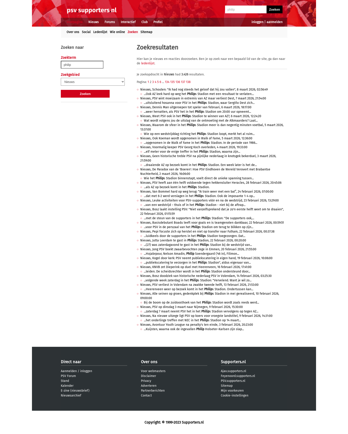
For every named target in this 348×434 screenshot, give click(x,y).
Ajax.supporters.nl (233, 371)
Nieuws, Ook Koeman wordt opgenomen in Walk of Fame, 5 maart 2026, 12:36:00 (196, 138)
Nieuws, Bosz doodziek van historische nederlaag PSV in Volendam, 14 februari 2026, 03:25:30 (206, 276)
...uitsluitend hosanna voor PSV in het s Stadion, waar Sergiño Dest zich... (199, 103)
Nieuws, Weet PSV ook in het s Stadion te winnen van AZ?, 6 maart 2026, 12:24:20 (200, 116)
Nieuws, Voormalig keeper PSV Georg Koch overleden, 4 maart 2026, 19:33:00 (193, 147)
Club (144, 22)
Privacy (146, 381)
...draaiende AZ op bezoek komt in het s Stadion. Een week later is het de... (200, 165)
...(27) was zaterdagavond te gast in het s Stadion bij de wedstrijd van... (198, 245)
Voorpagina (75, 22)
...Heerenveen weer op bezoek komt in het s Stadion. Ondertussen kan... (198, 289)
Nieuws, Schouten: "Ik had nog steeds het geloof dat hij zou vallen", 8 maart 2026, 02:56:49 (204, 89)
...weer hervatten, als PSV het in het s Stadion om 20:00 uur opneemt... (197, 112)
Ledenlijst (100, 32)
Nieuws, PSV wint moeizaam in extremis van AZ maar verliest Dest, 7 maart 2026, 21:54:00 (203, 98)
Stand (65, 381)
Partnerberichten (153, 391)
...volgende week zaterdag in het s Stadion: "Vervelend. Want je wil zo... (197, 280)
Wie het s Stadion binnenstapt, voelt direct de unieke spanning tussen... (199, 178)
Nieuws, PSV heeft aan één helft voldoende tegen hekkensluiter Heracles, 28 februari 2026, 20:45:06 (210, 183)
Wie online (117, 32)
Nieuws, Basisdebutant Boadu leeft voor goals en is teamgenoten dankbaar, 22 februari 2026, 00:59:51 (212, 223)
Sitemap (146, 32)
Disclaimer (148, 376)
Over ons (73, 32)
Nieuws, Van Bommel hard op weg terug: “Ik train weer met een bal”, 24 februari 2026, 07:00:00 (206, 191)
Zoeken (133, 32)
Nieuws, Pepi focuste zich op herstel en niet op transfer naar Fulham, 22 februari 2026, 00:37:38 (207, 231)
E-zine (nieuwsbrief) (75, 391)
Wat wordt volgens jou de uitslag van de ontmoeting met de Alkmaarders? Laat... (201, 120)
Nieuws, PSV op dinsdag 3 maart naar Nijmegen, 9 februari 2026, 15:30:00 (191, 307)
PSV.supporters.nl (233, 381)
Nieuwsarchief (71, 395)
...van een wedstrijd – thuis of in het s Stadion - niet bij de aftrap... (194, 205)
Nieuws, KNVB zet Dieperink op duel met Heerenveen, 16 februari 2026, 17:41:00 (195, 267)
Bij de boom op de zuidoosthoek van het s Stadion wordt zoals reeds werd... (201, 302)
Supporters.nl (233, 361)
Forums (110, 22)
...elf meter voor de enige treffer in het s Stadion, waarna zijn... (192, 152)
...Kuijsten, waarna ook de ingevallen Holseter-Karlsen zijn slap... (194, 329)
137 (183, 82)
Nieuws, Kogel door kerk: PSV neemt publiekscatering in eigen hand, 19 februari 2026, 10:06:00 (206, 258)
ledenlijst (147, 63)
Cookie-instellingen (234, 395)
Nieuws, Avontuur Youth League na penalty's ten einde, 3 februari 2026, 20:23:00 (196, 325)
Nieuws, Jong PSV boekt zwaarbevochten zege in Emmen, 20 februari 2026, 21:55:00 (198, 249)
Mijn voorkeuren (232, 391)
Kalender (67, 386)
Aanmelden (69, 371)
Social (86, 32)
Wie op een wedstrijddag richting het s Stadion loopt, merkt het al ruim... (199, 134)
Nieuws (93, 22)
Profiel (157, 22)
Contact (146, 395)
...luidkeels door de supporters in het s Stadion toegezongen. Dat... (194, 236)
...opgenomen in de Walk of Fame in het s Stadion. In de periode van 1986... (200, 143)
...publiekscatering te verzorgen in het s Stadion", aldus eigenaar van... (197, 262)
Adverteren (148, 386)
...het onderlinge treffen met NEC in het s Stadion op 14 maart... (192, 320)
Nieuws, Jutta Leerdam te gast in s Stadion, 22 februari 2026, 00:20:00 (193, 240)
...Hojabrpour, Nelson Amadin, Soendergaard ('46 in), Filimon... (191, 254)
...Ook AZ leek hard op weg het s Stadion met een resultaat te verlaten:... (199, 94)
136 (178, 82)
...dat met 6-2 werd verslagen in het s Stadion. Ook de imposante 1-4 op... (199, 196)
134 (167, 82)
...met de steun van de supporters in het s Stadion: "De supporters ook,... (199, 218)
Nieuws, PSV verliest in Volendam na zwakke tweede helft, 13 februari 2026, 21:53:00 (199, 285)
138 (188, 82)
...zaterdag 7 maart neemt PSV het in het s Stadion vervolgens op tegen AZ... (201, 311)
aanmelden (275, 22)
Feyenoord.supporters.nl (238, 376)
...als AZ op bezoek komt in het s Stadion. (177, 187)
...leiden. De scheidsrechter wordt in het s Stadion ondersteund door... (197, 271)
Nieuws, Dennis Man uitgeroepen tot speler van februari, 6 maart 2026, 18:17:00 (195, 107)
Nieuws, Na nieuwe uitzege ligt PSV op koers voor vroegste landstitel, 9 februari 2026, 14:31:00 (206, 316)
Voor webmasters (153, 371)
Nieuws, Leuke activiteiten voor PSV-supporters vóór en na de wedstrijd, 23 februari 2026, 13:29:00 (209, 200)
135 (172, 82)
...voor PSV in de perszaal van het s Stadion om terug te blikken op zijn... (198, 227)
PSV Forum (68, 376)
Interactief (128, 22)
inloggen (257, 22)
